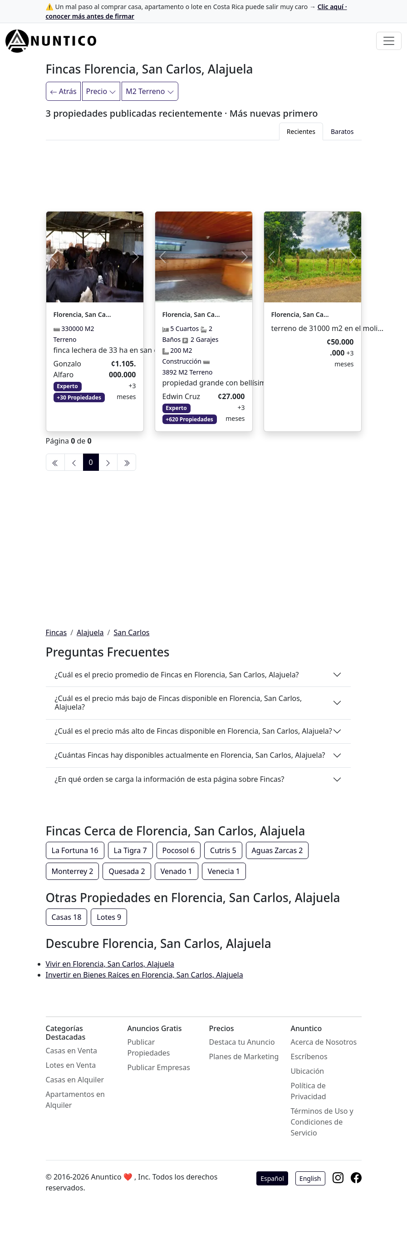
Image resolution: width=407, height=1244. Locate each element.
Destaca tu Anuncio (242, 1042)
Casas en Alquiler (75, 1080)
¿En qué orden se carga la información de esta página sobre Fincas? (169, 779)
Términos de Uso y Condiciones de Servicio (322, 1122)
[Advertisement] (204, 174)
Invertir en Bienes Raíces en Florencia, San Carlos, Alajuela (144, 975)
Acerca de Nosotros (324, 1042)
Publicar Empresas (158, 1067)
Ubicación (307, 1071)
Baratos (342, 131)
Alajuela (90, 632)
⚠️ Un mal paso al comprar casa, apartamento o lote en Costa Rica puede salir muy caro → (196, 11)
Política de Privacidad (308, 1091)
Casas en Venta (72, 1051)
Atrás (63, 91)
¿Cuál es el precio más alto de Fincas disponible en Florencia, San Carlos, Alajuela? (193, 731)
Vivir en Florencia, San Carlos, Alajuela (110, 964)
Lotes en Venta (71, 1065)
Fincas (56, 632)
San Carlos (132, 632)
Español (272, 1178)
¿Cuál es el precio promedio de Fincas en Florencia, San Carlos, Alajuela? (177, 675)
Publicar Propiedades (148, 1047)
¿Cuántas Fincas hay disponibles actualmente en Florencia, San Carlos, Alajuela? (190, 755)
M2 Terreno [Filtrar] (150, 91)
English (310, 1178)
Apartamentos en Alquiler (75, 1099)
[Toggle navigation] (389, 41)
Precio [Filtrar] (101, 91)
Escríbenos (309, 1056)
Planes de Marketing (244, 1056)
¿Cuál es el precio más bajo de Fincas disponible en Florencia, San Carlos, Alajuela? (178, 702)
